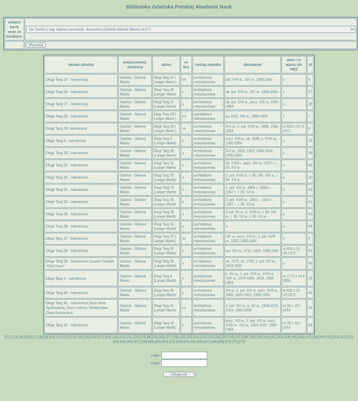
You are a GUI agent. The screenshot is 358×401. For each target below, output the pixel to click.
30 (189, 337)
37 (238, 337)
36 (231, 337)
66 (200, 342)
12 (66, 337)
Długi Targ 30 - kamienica (67, 153)
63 (179, 342)
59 (151, 342)
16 (94, 337)
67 (207, 342)
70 (228, 342)
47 (308, 337)
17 (101, 337)
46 (301, 337)
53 (350, 337)
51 (336, 337)
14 (80, 337)
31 (196, 337)
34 (217, 337)
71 (235, 342)
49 (322, 337)
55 (123, 342)
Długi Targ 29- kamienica (66, 128)
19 (115, 337)
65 (193, 342)
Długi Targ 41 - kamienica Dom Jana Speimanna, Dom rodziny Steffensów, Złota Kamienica (77, 308)
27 (168, 337)
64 (186, 342)
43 (280, 337)
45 (294, 337)
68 (214, 342)
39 (252, 337)
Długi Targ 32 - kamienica (67, 177)
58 (144, 342)
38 (246, 337)
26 (161, 337)
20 (122, 337)
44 (287, 337)
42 (273, 337)
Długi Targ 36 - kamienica (67, 226)
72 (242, 342)
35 (224, 337)
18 (108, 337)
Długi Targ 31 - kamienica (67, 165)
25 (155, 337)
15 (87, 337)
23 (143, 337)
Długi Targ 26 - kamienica (67, 92)
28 (176, 337)
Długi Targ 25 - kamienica (67, 79)
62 (172, 342)
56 (130, 342)
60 (158, 342)
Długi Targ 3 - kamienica (66, 141)
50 (329, 337)
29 (182, 337)
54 (116, 342)
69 (221, 342)
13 (73, 337)
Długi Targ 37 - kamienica (67, 238)
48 (315, 337)
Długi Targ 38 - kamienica (67, 251)
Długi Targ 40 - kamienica (67, 293)
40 (259, 337)
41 (266, 337)
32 (203, 337)
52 (343, 337)
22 (136, 337)
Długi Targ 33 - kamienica (67, 189)
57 (137, 342)
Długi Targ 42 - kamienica (67, 325)
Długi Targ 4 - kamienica (66, 278)
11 (59, 337)
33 (211, 337)
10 (52, 337)
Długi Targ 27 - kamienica (67, 104)
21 (129, 337)
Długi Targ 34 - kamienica (67, 202)
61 (165, 342)
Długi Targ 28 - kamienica (67, 116)
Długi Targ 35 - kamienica (67, 214)
